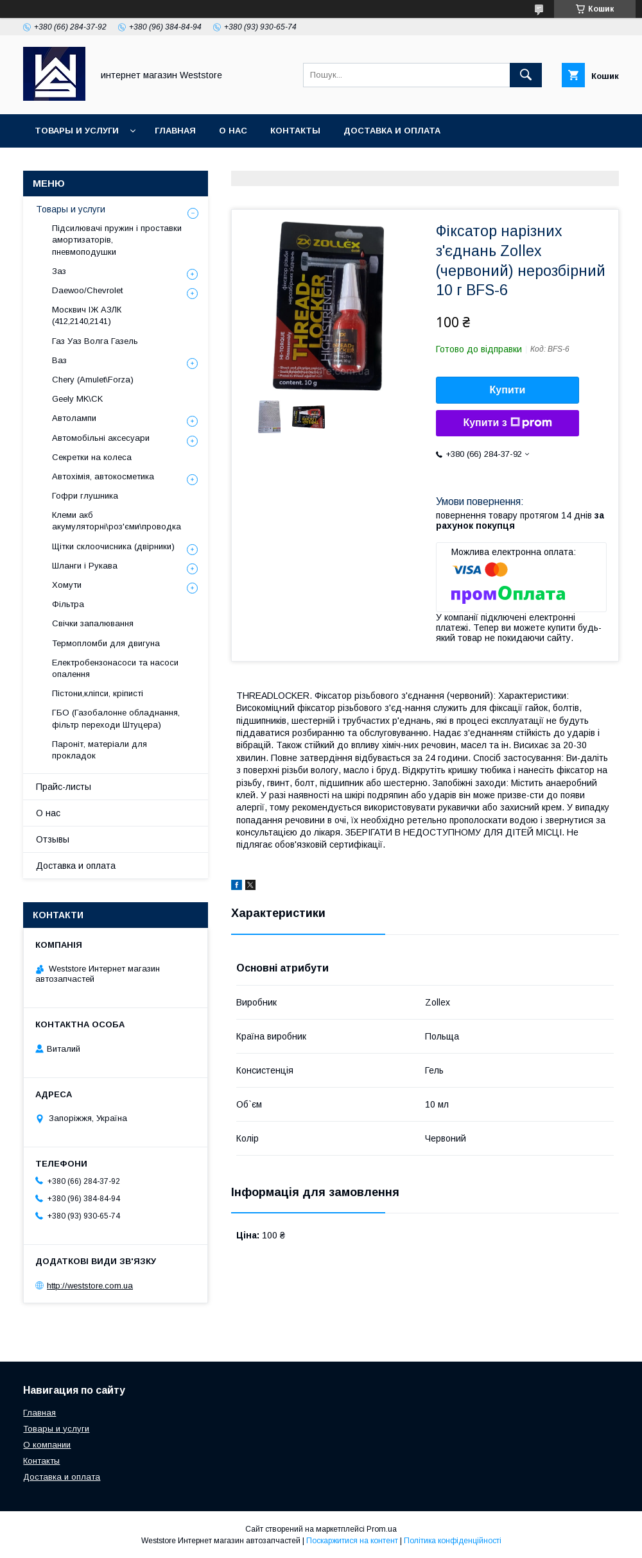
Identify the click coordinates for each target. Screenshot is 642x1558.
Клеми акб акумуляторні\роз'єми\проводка (116, 520)
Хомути (67, 585)
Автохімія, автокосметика (103, 476)
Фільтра (68, 604)
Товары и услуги (77, 130)
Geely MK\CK (77, 399)
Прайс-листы (63, 787)
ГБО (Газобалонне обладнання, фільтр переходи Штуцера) (116, 718)
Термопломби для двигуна (106, 643)
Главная (175, 130)
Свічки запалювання (93, 623)
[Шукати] (526, 75)
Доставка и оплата (391, 130)
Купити (508, 389)
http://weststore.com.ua (90, 1285)
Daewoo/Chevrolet (87, 290)
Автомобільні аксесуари (101, 438)
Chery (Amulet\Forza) (93, 379)
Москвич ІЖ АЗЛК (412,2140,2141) (86, 315)
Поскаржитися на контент (352, 1540)
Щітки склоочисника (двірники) (113, 546)
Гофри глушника (85, 496)
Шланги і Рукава (84, 565)
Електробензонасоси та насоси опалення (115, 668)
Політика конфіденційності (452, 1540)
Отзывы (52, 839)
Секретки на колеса (92, 457)
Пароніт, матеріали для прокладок (99, 749)
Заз (59, 271)
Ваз (59, 360)
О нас (233, 130)
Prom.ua (382, 1529)
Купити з (507, 423)
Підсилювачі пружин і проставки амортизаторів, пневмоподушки (117, 239)
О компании (47, 1445)
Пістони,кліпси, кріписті (97, 693)
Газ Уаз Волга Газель (95, 341)
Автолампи (74, 418)
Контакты (295, 130)
